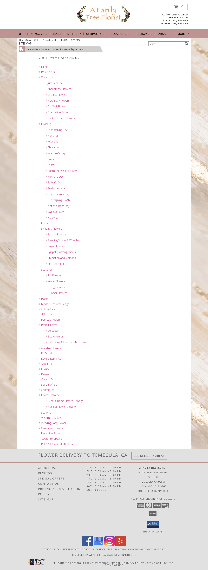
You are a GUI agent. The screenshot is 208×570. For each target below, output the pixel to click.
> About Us (45, 364)
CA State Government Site (119, 554)
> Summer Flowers (56, 293)
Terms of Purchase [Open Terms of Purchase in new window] (160, 562)
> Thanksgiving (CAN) (58, 200)
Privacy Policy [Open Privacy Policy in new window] (134, 562)
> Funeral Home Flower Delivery (64, 401)
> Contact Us (46, 390)
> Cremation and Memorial (61, 258)
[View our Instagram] (109, 545)
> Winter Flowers (55, 281)
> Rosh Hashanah (56, 188)
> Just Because (54, 83)
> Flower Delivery (49, 395)
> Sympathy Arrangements (61, 252)
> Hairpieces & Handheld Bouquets (66, 342)
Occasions (120, 34)
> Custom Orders (49, 379)
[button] (179, 7)
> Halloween (53, 217)
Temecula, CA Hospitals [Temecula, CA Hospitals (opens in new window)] (97, 549)
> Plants (43, 299)
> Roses (43, 223)
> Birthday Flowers (56, 95)
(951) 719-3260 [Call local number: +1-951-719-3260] (180, 20)
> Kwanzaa (52, 141)
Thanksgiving (37, 34)
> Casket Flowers (55, 246)
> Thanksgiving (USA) (57, 130)
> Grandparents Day (57, 194)
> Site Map (45, 412)
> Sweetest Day (55, 212)
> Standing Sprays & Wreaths (62, 240)
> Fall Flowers (53, 275)
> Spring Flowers (55, 287)
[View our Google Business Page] (98, 545)
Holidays (144, 34)
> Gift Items (45, 314)
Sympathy (95, 34)
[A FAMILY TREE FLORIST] (104, 13)
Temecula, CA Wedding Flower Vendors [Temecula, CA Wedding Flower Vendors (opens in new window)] (140, 549)
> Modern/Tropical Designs (55, 304)
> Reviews (45, 374)
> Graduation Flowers (58, 112)
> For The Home (55, 264)
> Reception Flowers (51, 433)
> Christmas (52, 147)
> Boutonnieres (55, 336)
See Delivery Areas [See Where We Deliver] (149, 456)
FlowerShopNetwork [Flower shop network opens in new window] (106, 562)
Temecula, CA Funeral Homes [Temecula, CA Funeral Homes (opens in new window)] (61, 549)
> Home (43, 67)
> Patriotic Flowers (50, 319)
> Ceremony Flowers (51, 428)
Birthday (74, 34)
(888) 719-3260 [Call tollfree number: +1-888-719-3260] (180, 23)
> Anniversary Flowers (58, 89)
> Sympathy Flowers (50, 228)
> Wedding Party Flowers (53, 423)
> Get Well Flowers (56, 106)
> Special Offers (48, 384)
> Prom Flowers (48, 325)
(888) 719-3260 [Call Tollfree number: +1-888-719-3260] (160, 490)
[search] (186, 43)
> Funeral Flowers (56, 234)
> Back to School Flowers (60, 118)
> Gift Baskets (47, 309)
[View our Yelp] (120, 545)
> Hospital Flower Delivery (61, 406)
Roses (57, 34)
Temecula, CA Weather (86, 554)
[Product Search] (166, 44)
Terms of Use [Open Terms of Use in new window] (114, 565)
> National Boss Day (57, 206)
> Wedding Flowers (50, 348)
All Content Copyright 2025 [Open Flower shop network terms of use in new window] (72, 562)
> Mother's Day (54, 176)
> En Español (46, 353)
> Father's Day (54, 182)
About (165, 34)
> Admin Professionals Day (61, 171)
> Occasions (46, 77)
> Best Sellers (47, 72)
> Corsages (52, 330)
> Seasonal (45, 269)
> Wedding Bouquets (51, 418)
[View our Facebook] (87, 545)
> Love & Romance (50, 358)
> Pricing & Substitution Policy (56, 444)
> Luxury (44, 369)
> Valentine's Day (55, 153)
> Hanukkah (52, 135)
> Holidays (45, 124)
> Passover (52, 159)
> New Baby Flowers (58, 100)
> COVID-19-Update (50, 438)
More (183, 34)
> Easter (50, 165)
